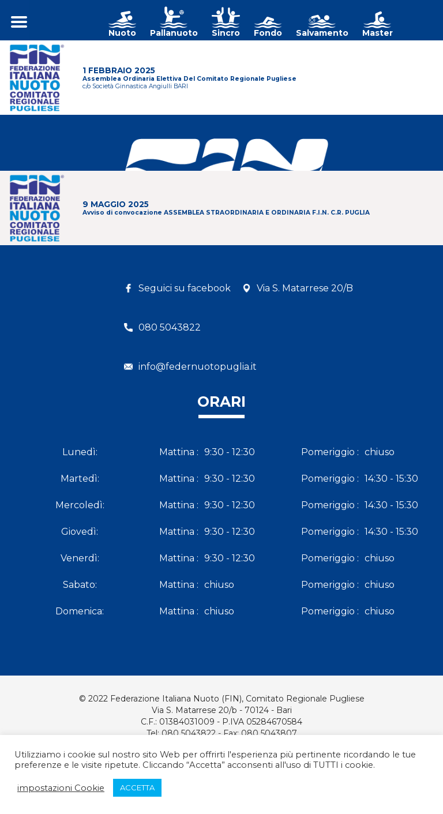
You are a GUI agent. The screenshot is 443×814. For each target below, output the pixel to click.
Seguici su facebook (184, 288)
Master (377, 33)
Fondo (268, 33)
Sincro (226, 33)
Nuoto (122, 33)
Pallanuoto (174, 33)
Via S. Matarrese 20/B (305, 288)
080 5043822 (169, 327)
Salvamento (322, 33)
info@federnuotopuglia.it (197, 366)
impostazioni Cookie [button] (60, 788)
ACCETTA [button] (137, 787)
